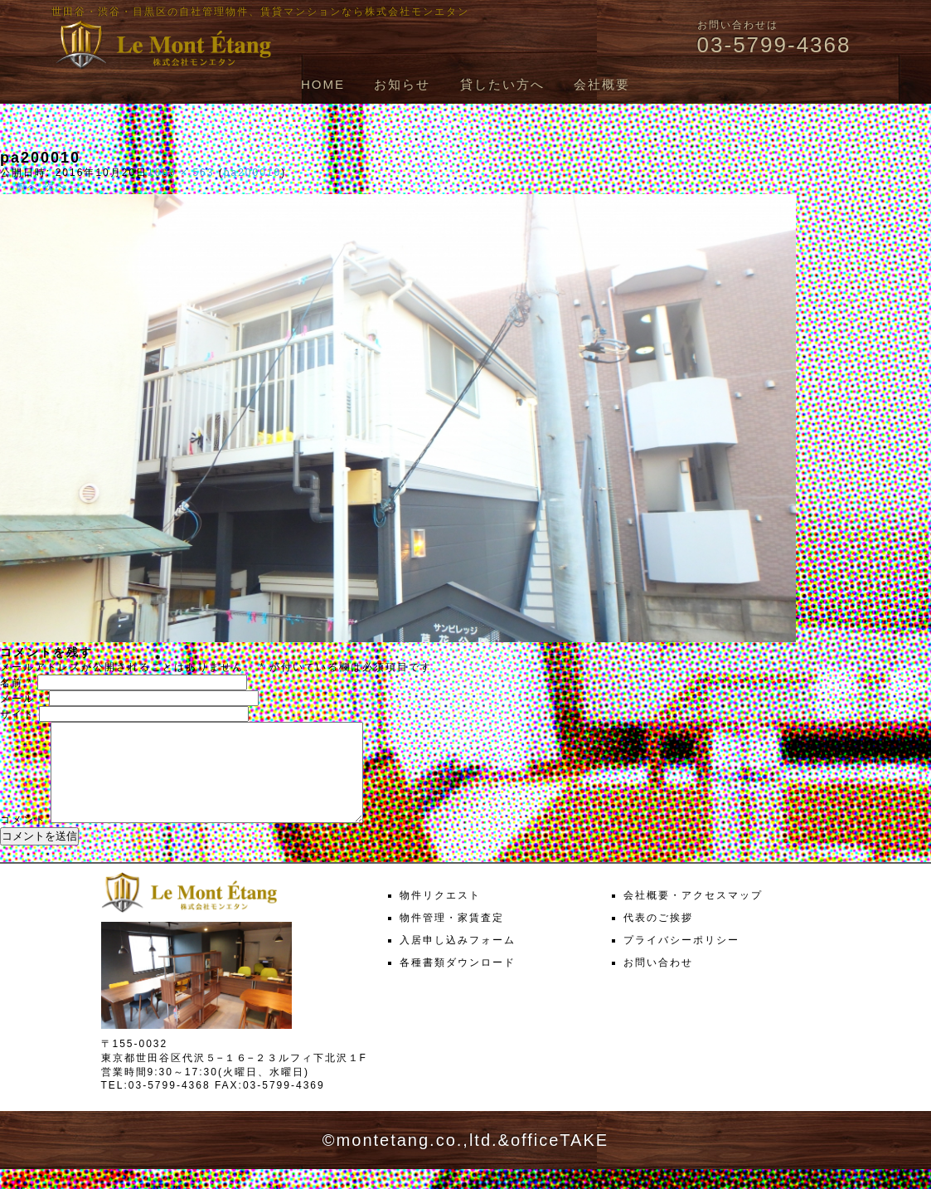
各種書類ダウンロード (458, 982)
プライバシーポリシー (681, 960)
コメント (23, 839)
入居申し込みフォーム (458, 960)
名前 (16, 683)
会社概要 (602, 84)
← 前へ (19, 186)
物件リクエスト (440, 915)
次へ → (63, 186)
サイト (17, 714)
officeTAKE (560, 1160)
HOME (323, 84)
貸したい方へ (502, 84)
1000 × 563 (181, 172)
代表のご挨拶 (658, 937)
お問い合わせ (658, 982)
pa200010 (252, 172)
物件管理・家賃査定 (452, 937)
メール (22, 698)
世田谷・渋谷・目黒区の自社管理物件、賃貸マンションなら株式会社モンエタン (260, 11)
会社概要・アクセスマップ (693, 915)
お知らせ (402, 84)
